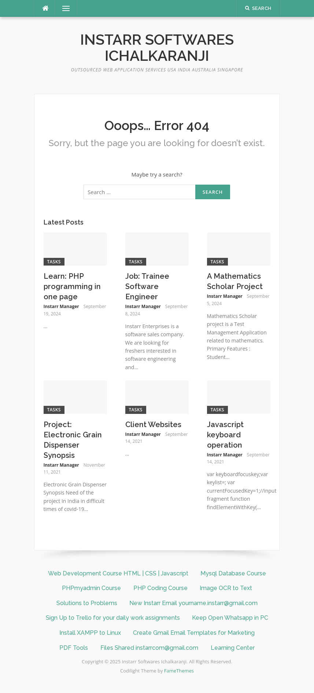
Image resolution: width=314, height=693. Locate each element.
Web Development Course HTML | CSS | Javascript (118, 573)
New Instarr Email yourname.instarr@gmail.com (193, 603)
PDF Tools (73, 647)
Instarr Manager (61, 306)
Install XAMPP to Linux (90, 632)
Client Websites (153, 424)
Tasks (54, 262)
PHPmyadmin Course (91, 588)
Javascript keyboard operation (225, 434)
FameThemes (179, 670)
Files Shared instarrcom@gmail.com (149, 647)
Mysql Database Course (233, 573)
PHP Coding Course (160, 588)
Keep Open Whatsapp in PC (230, 617)
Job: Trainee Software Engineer (147, 286)
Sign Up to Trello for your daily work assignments (113, 617)
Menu (63, 8)
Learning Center (233, 647)
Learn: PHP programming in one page (72, 286)
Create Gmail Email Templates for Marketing (194, 632)
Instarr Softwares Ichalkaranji (157, 47)
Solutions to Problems (86, 603)
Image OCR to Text (226, 588)
